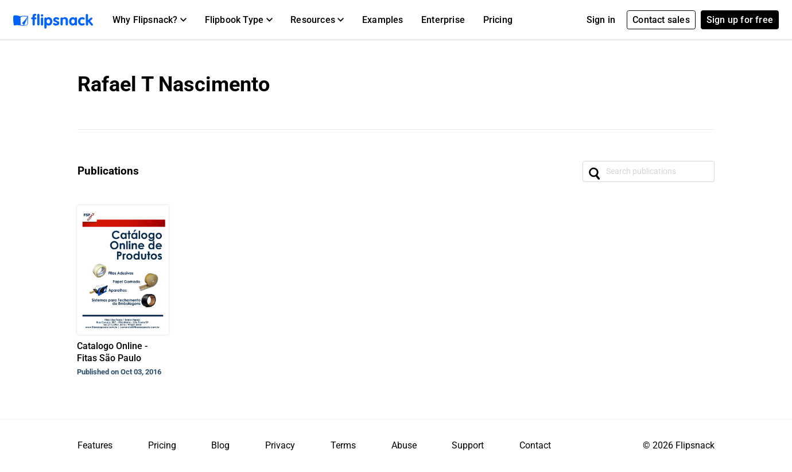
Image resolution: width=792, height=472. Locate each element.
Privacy (280, 445)
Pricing (498, 19)
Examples (382, 19)
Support (468, 445)
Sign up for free (739, 19)
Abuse (404, 445)
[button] (149, 20)
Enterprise (443, 19)
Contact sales (661, 19)
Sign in (601, 19)
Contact (535, 445)
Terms (343, 445)
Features (94, 445)
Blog (220, 445)
